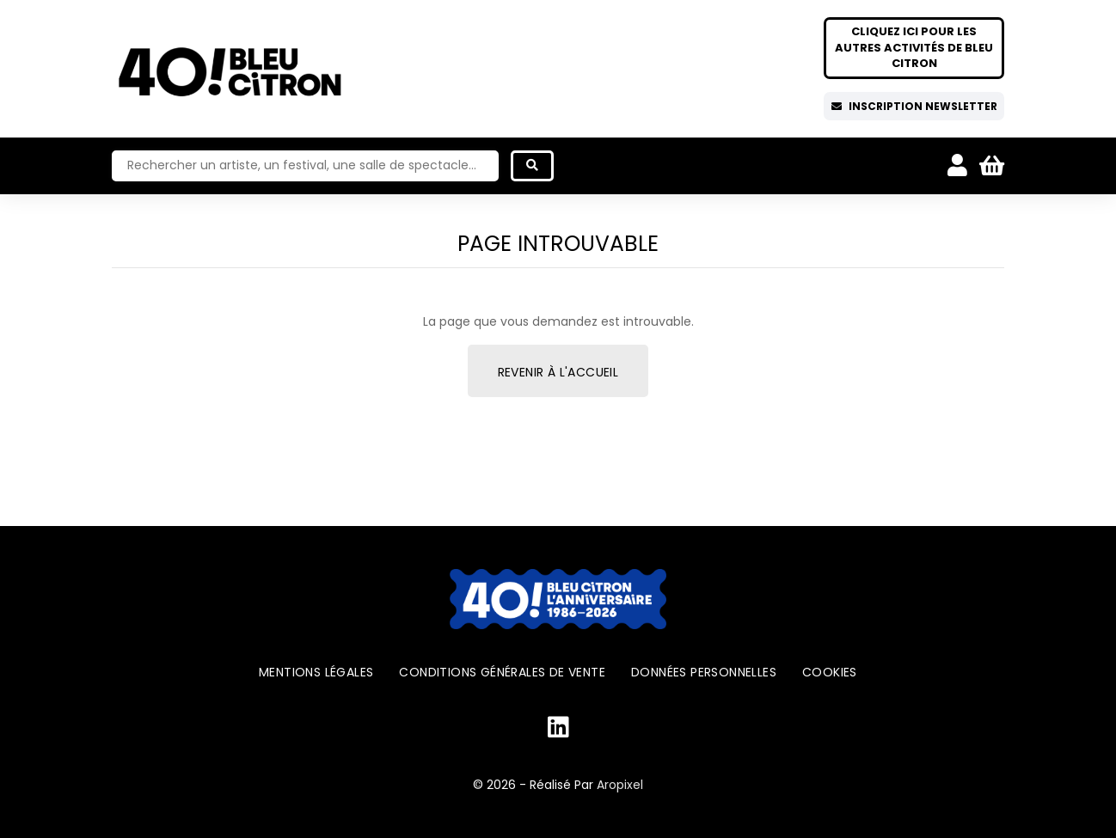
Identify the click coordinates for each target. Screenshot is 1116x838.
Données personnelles (703, 672)
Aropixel (620, 784)
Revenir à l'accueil (558, 372)
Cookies (829, 672)
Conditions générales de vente (502, 672)
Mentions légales (316, 672)
